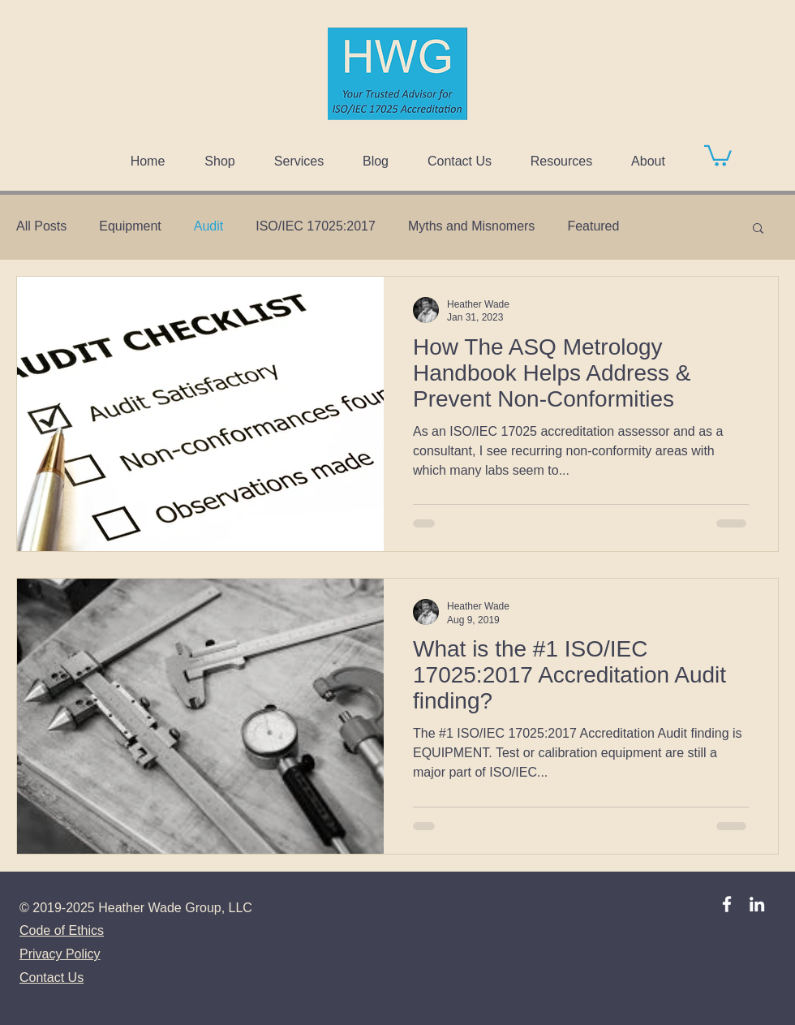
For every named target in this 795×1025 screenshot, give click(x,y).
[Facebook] (726, 904)
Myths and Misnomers (471, 226)
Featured (593, 226)
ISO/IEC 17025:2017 (316, 226)
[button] (718, 154)
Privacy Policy (60, 954)
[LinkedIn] (756, 904)
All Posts (41, 226)
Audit (208, 226)
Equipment (130, 226)
